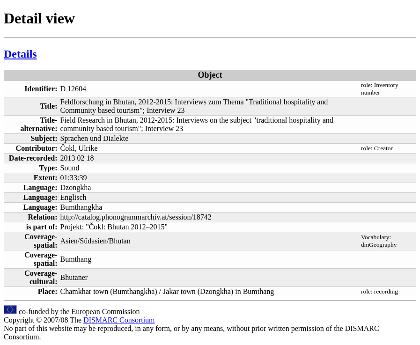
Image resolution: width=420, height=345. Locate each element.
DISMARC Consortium (119, 320)
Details (20, 54)
